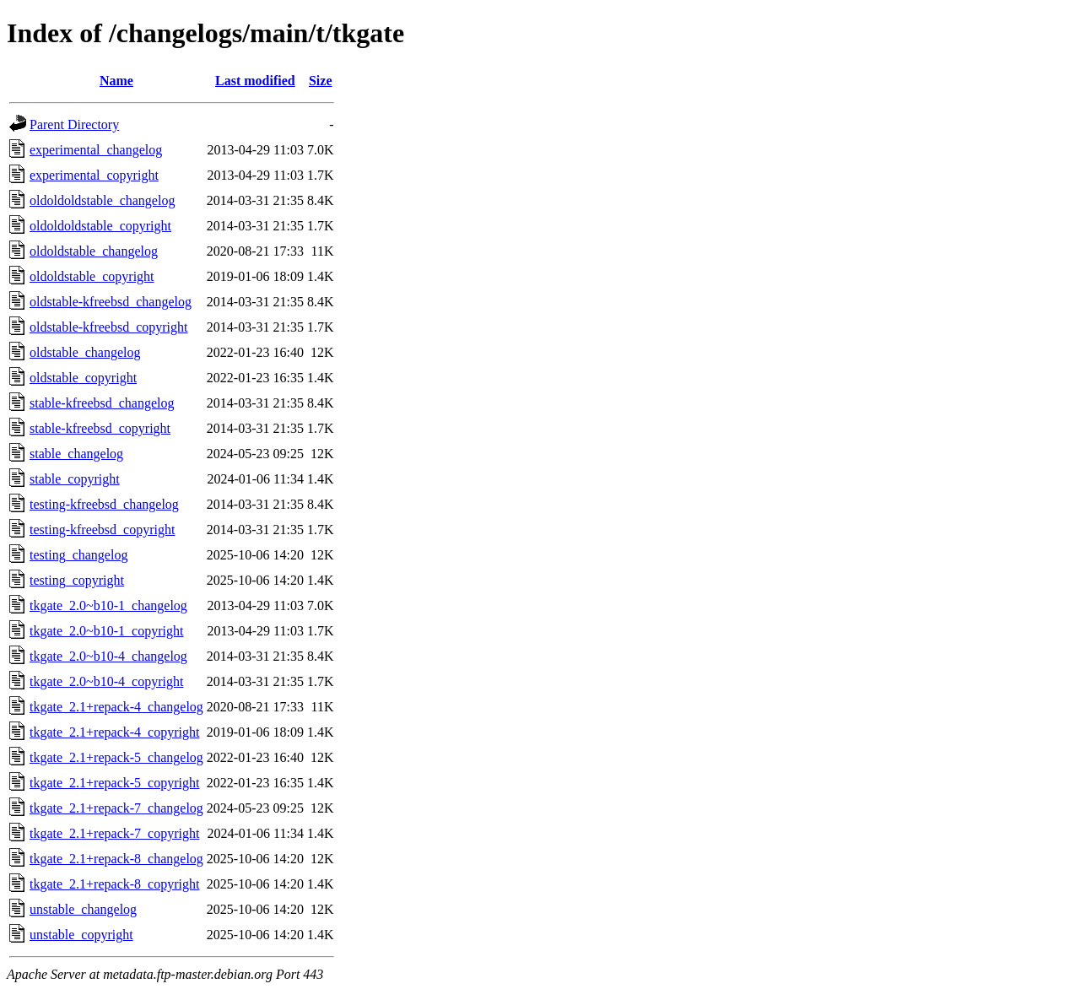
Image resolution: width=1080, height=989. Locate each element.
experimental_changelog (96, 150)
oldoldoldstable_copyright (100, 226)
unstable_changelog (83, 909)
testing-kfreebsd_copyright (102, 529)
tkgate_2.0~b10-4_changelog (108, 656)
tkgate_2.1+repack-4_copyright (114, 732)
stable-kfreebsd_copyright (100, 428)
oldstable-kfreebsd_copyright (109, 327)
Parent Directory (74, 124)
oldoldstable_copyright (92, 276)
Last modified (255, 80)
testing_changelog (78, 555)
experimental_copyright (94, 175)
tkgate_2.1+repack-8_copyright (114, 884)
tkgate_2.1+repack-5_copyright (114, 783)
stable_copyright (75, 479)
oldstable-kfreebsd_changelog (111, 302)
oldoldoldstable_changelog (102, 200)
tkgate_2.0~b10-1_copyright (106, 631)
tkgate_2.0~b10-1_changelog (108, 605)
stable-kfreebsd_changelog (102, 403)
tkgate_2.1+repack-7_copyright (114, 833)
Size (320, 80)
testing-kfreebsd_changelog (104, 504)
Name (116, 80)
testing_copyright (77, 580)
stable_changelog (76, 453)
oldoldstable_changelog (94, 251)
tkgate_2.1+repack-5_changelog (116, 757)
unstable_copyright (81, 934)
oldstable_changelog (85, 352)
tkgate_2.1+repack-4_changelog (116, 707)
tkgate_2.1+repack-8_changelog (116, 858)
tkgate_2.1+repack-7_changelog (116, 808)
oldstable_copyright (83, 377)
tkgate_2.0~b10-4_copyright (106, 681)
